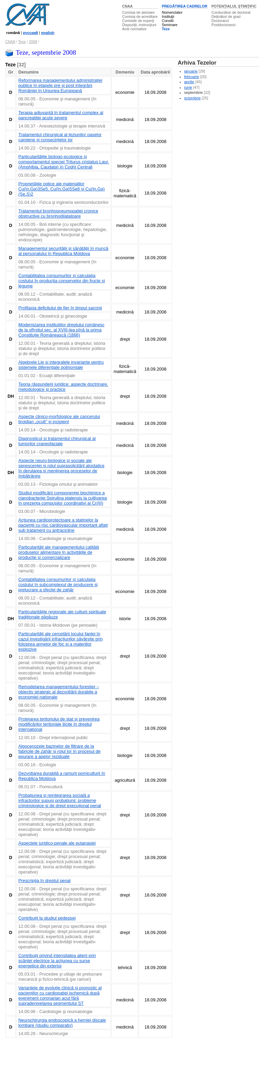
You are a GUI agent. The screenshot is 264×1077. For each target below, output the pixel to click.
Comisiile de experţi (138, 21)
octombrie (192, 98)
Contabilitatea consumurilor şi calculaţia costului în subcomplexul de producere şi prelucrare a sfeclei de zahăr (57, 584)
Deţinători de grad (226, 16)
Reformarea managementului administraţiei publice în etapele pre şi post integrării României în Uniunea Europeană (60, 85)
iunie (188, 87)
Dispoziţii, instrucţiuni (139, 25)
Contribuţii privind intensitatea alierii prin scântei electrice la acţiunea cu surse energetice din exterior (57, 960)
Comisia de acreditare (140, 16)
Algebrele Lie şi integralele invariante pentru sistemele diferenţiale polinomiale (61, 365)
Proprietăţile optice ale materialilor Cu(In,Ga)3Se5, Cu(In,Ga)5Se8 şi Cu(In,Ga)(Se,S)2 (61, 189)
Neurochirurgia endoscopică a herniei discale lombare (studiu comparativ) (62, 1023)
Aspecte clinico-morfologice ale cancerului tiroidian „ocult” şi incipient (59, 419)
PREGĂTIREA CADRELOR (184, 6)
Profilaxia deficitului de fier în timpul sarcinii (60, 307)
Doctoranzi (220, 21)
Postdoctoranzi (224, 25)
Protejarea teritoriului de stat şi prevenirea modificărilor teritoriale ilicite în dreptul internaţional (58, 724)
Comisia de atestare (138, 12)
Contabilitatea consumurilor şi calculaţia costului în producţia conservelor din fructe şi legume (61, 280)
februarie (191, 77)
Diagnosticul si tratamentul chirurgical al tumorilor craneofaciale (56, 441)
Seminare (170, 25)
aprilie (189, 82)
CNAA (127, 6)
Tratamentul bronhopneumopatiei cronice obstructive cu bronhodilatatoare (58, 213)
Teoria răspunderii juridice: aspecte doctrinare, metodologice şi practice (63, 387)
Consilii (167, 21)
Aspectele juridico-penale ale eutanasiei (57, 843)
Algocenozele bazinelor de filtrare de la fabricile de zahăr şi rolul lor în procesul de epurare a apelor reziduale (59, 751)
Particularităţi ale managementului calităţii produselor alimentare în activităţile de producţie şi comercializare (58, 552)
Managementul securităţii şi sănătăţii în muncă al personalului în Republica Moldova (63, 251)
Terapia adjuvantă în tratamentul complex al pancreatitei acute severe (60, 115)
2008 (33, 42)
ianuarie (190, 71)
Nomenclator (172, 12)
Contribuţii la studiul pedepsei (46, 918)
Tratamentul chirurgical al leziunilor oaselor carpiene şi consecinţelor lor (59, 137)
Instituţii (168, 16)
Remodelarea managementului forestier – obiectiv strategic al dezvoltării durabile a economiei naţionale (58, 692)
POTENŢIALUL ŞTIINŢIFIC (234, 6)
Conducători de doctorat (231, 12)
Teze (166, 29)
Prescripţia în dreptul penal (44, 880)
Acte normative (134, 29)
